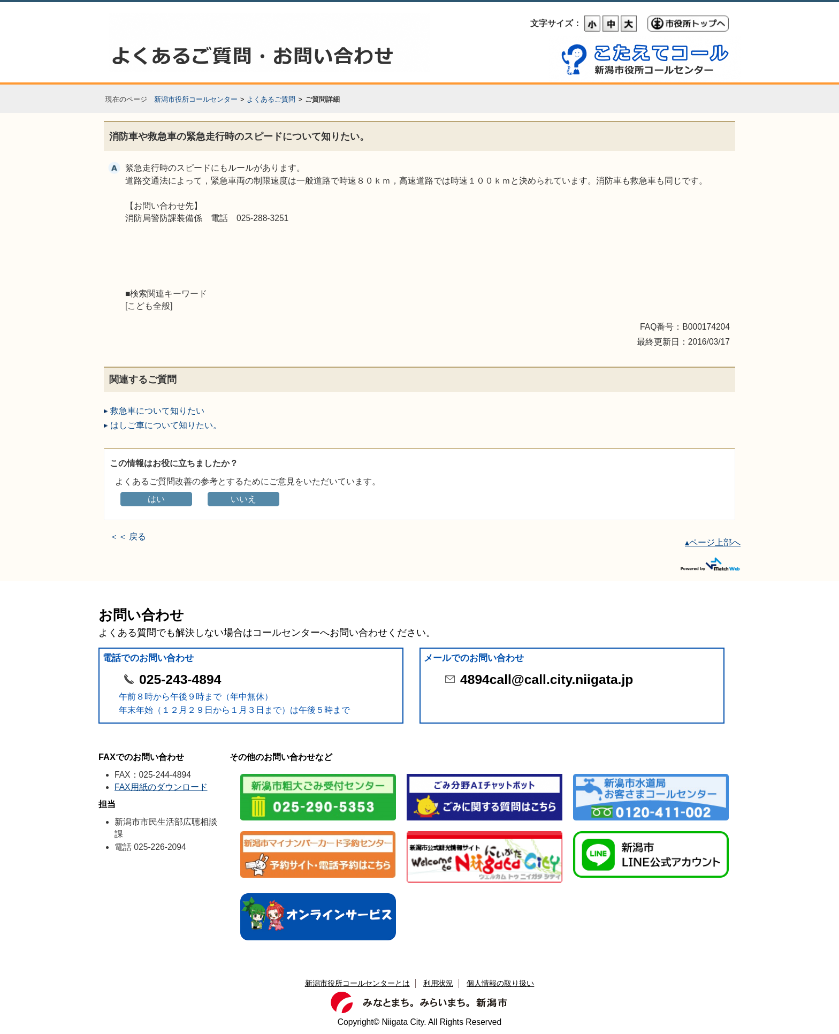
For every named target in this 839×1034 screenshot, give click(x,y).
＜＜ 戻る (128, 536)
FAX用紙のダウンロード (161, 787)
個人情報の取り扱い (500, 983)
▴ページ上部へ (713, 542)
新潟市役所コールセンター (196, 99)
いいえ (243, 499)
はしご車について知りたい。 (166, 425)
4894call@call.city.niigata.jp (546, 679)
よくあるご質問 (271, 99)
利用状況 (438, 983)
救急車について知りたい (157, 410)
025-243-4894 (180, 679)
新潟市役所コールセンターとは (357, 983)
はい (156, 499)
